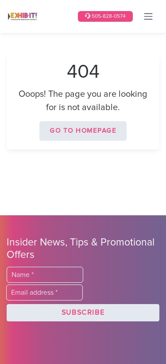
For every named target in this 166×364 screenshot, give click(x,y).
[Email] (44, 293)
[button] (83, 313)
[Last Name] (45, 275)
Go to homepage (83, 130)
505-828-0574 (105, 16)
